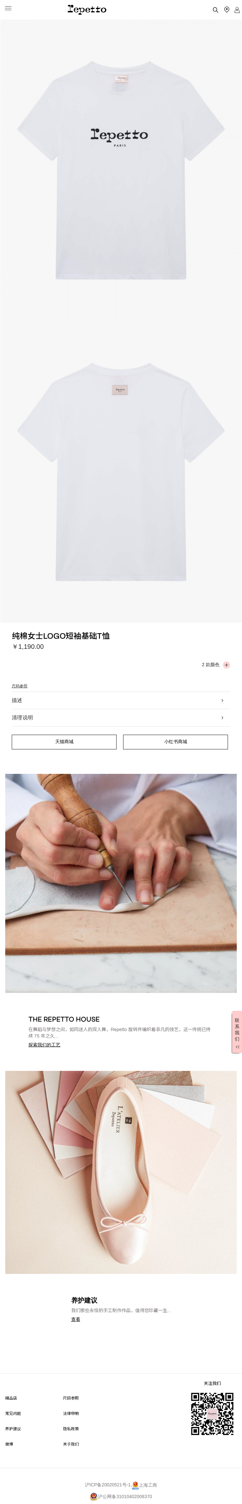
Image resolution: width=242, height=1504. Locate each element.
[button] (44, 1044)
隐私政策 (71, 1428)
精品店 (11, 1398)
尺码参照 (19, 686)
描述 (118, 700)
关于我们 (71, 1444)
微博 (9, 1444)
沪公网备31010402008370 (121, 1496)
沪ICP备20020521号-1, (108, 1485)
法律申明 (71, 1413)
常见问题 (13, 1413)
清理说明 (118, 717)
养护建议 (13, 1428)
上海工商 (144, 1485)
